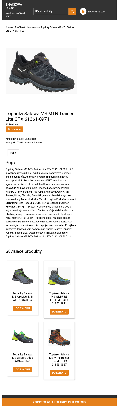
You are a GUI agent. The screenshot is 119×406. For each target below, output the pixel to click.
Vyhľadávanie (72, 11)
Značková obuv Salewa (27, 27)
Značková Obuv (14, 6)
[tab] (13, 152)
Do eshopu (14, 129)
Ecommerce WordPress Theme (50, 401)
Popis (13, 152)
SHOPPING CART (97, 11)
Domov (9, 27)
